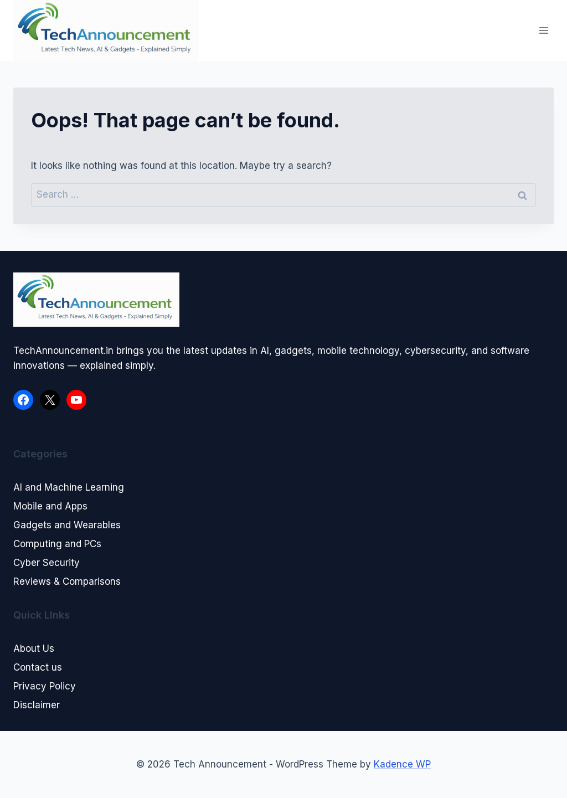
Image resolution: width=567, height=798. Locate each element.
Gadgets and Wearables (67, 525)
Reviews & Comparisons (67, 581)
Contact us (37, 667)
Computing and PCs (57, 543)
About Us (33, 648)
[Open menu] (543, 30)
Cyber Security (46, 562)
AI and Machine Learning (68, 487)
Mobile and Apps (50, 506)
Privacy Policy (44, 686)
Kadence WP (402, 764)
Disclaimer (36, 705)
